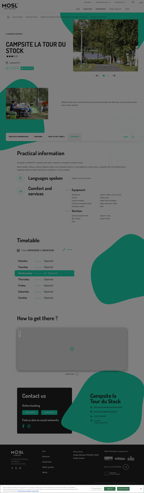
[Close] (141, 490)
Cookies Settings (96, 490)
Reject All (109, 490)
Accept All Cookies (123, 490)
